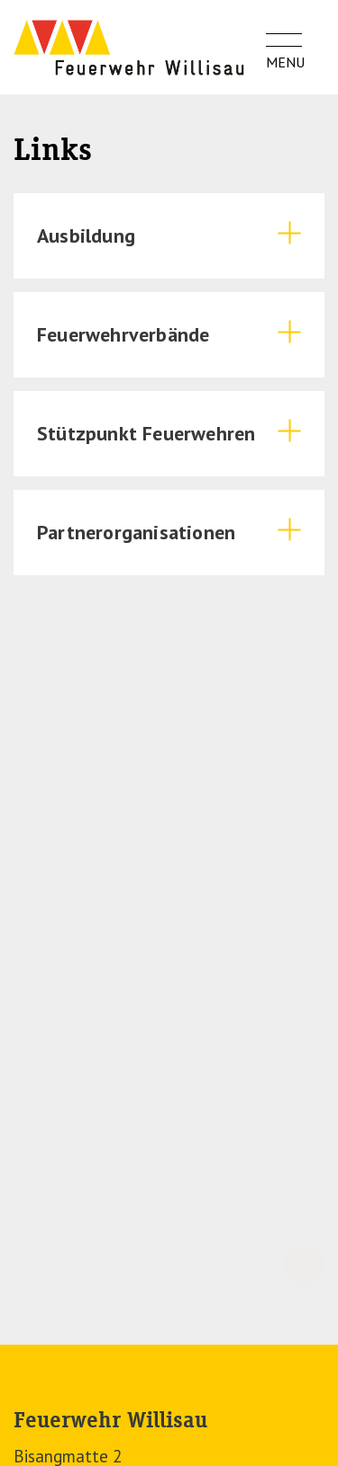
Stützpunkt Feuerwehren (146, 433)
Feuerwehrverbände (123, 334)
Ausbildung (86, 235)
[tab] (169, 236)
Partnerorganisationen (136, 532)
